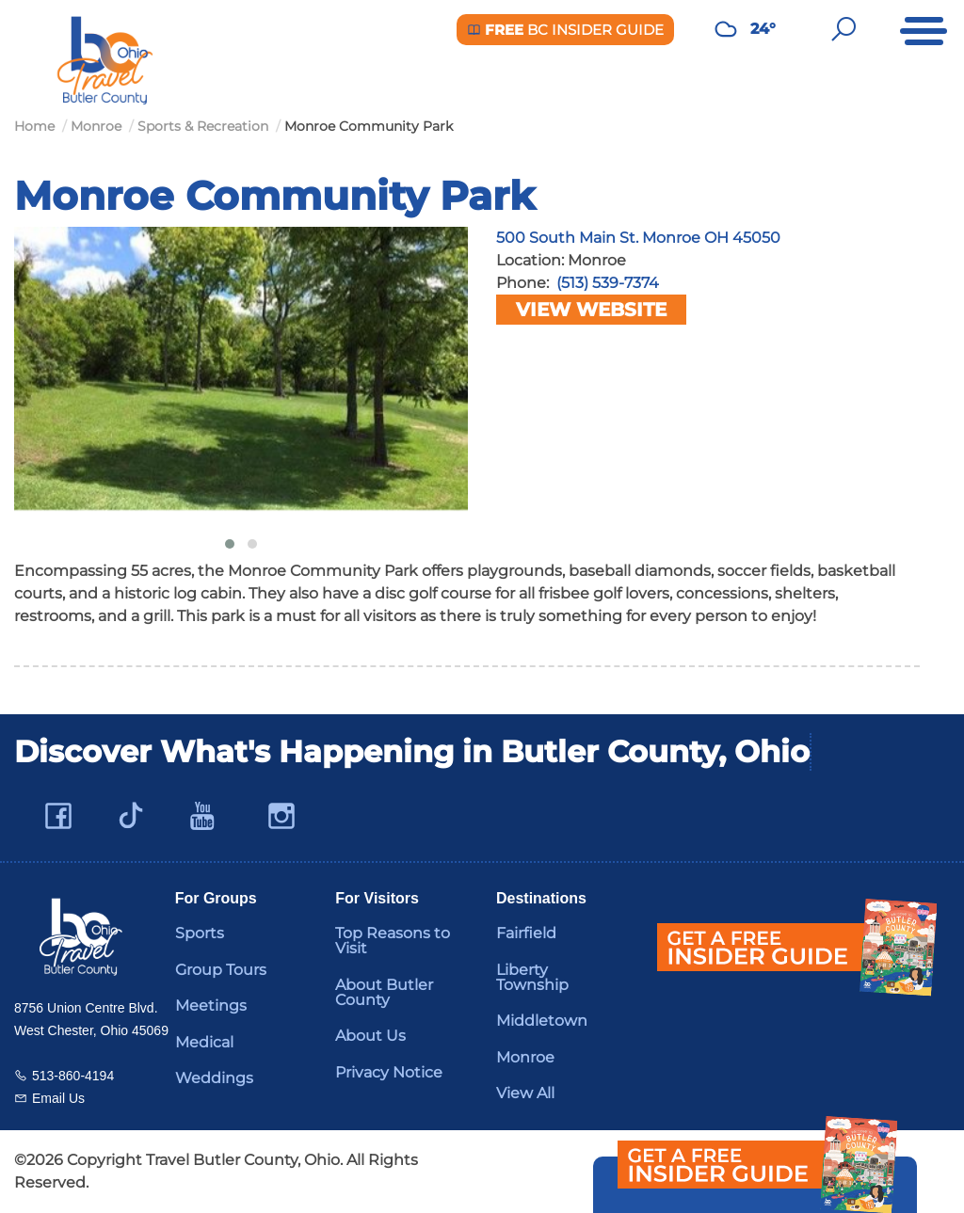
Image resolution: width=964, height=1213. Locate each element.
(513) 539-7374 (607, 283)
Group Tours (220, 970)
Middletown (541, 1020)
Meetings (211, 1005)
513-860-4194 (73, 1075)
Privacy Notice (388, 1072)
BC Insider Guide (565, 30)
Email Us (58, 1098)
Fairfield (526, 933)
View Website (591, 309)
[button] (229, 544)
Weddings (214, 1078)
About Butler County (384, 992)
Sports (199, 933)
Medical (204, 1042)
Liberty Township (532, 977)
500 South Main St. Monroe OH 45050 (638, 238)
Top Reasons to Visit (392, 940)
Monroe (525, 1057)
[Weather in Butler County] (725, 29)
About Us (370, 1036)
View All (525, 1093)
